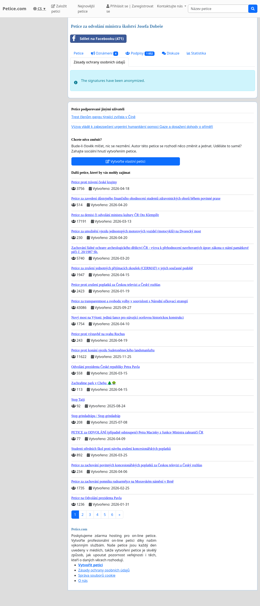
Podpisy (139, 53)
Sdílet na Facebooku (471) (97, 39)
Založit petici (59, 9)
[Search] (218, 9)
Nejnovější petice (86, 9)
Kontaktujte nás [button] (170, 6)
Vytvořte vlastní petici (125, 161)
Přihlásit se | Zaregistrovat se (129, 9)
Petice (79, 53)
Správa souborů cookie (96, 575)
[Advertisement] (33, 83)
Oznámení (104, 53)
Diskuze (170, 53)
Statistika (196, 53)
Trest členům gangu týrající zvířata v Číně (103, 117)
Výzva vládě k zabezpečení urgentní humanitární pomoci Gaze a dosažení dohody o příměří (142, 127)
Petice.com (14, 9)
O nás (83, 580)
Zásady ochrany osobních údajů (99, 62)
